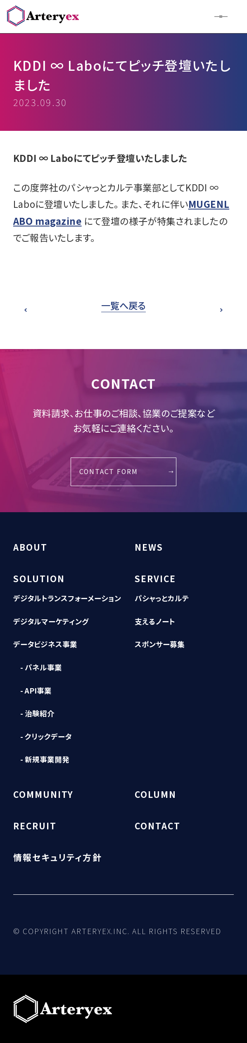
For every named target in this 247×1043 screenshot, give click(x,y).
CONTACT (158, 825)
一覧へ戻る (123, 305)
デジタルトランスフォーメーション (67, 598)
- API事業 (36, 690)
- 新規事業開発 (44, 759)
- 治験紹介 (37, 713)
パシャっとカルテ (162, 598)
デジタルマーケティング (51, 621)
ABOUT (30, 547)
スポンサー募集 (160, 644)
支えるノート (155, 621)
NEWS (149, 547)
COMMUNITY (43, 794)
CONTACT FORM (108, 471)
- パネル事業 (41, 667)
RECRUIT (35, 825)
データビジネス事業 (45, 644)
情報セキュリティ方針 (57, 857)
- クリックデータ (45, 736)
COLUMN (155, 794)
